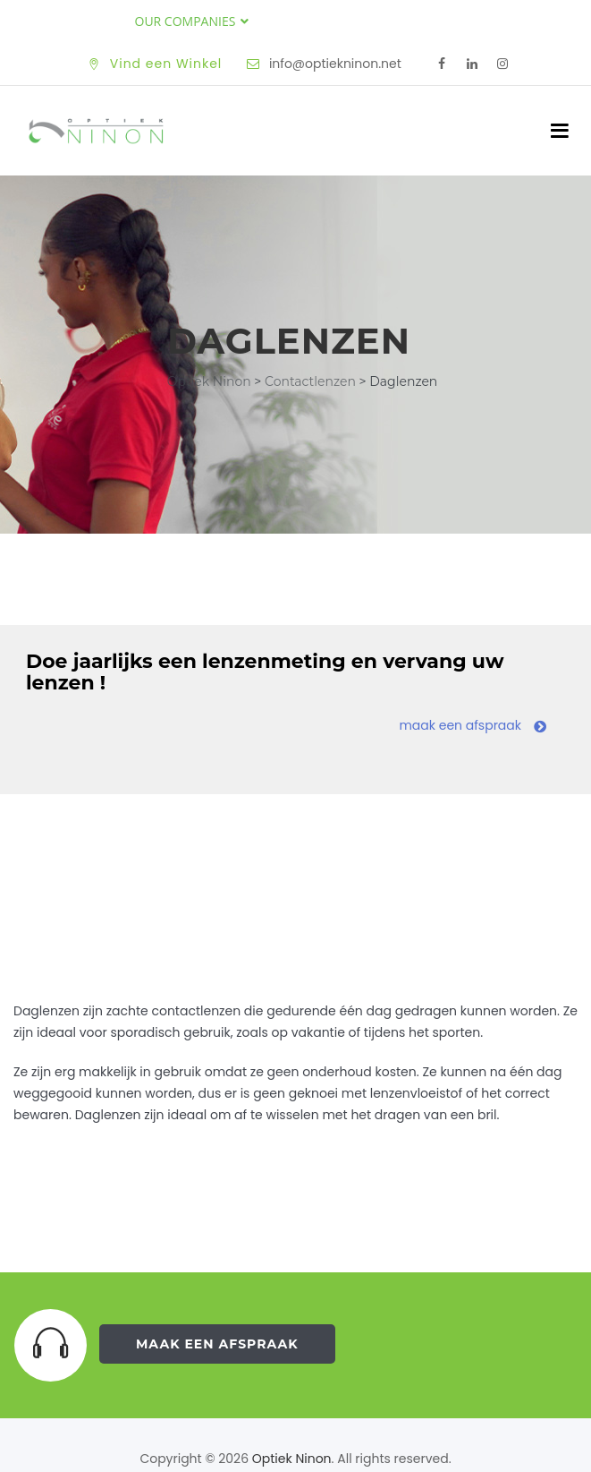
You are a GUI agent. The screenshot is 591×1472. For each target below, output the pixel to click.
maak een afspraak (472, 725)
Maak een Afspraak (217, 1344)
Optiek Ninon (292, 1459)
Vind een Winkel (166, 64)
